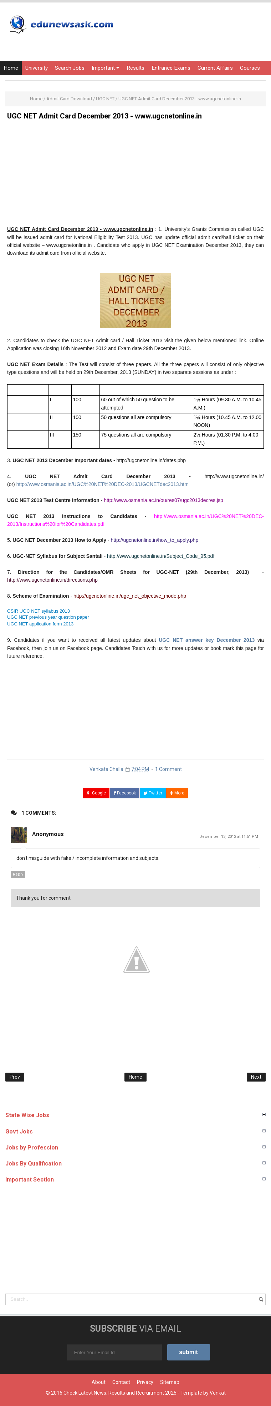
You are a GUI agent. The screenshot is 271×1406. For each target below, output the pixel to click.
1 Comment (168, 769)
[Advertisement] (135, 175)
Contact (121, 1382)
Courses (250, 68)
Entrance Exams (171, 68)
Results (135, 68)
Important (105, 68)
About (99, 1382)
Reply (18, 874)
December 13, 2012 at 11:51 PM (228, 836)
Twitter (152, 793)
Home (11, 68)
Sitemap (169, 1382)
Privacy (145, 1382)
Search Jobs (70, 68)
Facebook (124, 793)
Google (96, 793)
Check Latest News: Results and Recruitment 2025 (120, 1393)
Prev (15, 1077)
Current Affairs (215, 68)
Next (256, 1077)
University (36, 68)
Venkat (218, 1393)
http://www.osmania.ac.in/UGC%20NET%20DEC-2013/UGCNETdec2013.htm (102, 484)
